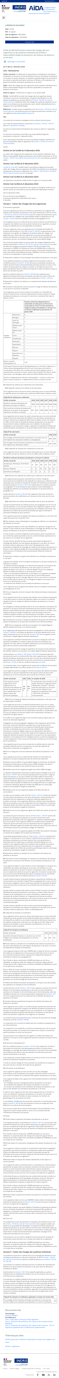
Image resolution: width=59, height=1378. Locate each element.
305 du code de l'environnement (14, 173)
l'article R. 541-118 (29, 1046)
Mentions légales (14, 1368)
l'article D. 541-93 (21, 494)
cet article (42, 662)
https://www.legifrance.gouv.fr (24, 113)
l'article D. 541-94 (41, 876)
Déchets (8, 1346)
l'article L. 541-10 (8, 218)
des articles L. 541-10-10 (38, 171)
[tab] (4, 18)
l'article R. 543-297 (34, 231)
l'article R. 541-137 (21, 1272)
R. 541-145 (7, 1261)
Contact (5, 1368)
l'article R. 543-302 (9, 632)
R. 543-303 (51, 171)
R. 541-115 (34, 654)
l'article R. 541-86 (22, 1020)
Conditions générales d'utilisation (31, 1368)
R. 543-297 (12, 125)
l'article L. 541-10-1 (11, 775)
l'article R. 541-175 (23, 485)
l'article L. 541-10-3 (46, 278)
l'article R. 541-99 (23, 263)
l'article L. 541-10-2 (11, 662)
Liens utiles (46, 1368)
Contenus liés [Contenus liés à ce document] (29, 42)
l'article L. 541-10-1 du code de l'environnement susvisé (21, 158)
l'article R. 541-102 (15, 1103)
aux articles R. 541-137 (49, 1259)
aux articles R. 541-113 (21, 654)
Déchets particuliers (12, 1339)
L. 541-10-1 (50, 123)
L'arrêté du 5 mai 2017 (10, 167)
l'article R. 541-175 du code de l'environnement (34, 244)
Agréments (16, 1346)
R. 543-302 (20, 125)
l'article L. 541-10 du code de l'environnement (20, 1224)
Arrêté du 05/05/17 (11, 1315)
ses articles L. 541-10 (39, 123)
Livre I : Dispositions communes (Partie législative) (22, 1319)
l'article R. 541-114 (41, 667)
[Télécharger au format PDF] (14, 61)
